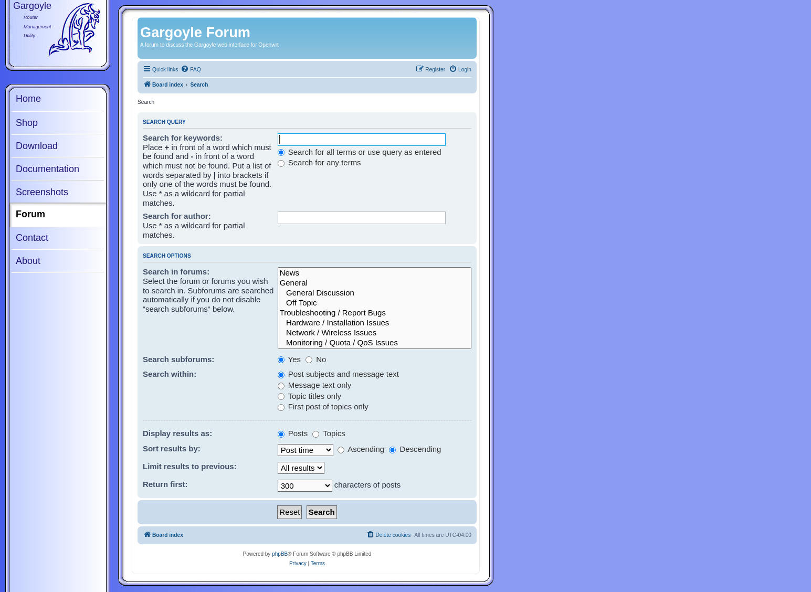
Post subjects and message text (338, 373)
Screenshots (42, 192)
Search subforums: (178, 359)
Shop (27, 123)
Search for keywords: (183, 137)
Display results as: (177, 433)
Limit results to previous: (190, 466)
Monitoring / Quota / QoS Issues (374, 343)
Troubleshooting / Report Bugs (374, 313)
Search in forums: (176, 271)
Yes (289, 359)
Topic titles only (309, 396)
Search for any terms (319, 162)
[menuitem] (191, 70)
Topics (328, 433)
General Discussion (374, 293)
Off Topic (374, 303)
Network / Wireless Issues (374, 333)
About (28, 261)
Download (37, 146)
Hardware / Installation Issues (374, 323)
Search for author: (177, 216)
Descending (415, 449)
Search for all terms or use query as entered (359, 151)
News (374, 273)
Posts (293, 433)
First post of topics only (323, 406)
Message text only (315, 384)
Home (28, 98)
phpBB (280, 554)
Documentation (47, 169)
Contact (32, 237)
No (316, 359)
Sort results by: (172, 448)
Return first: (165, 484)
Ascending (361, 449)
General (374, 283)
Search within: (169, 373)
